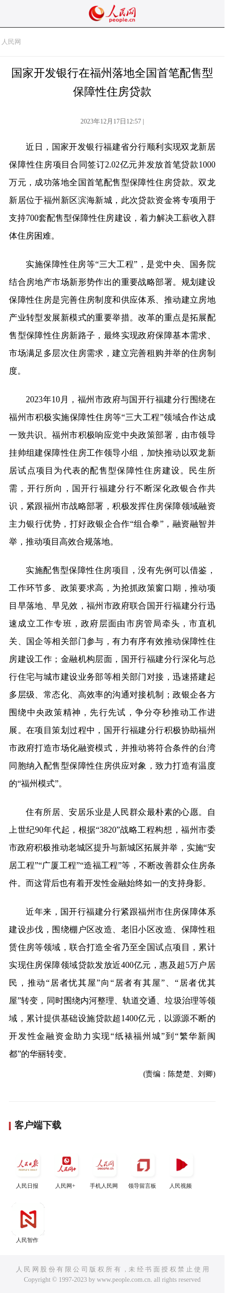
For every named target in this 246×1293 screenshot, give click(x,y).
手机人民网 (104, 1168)
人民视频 (181, 1168)
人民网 (11, 41)
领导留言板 (143, 1168)
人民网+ (66, 1168)
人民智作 (28, 1223)
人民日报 (28, 1168)
